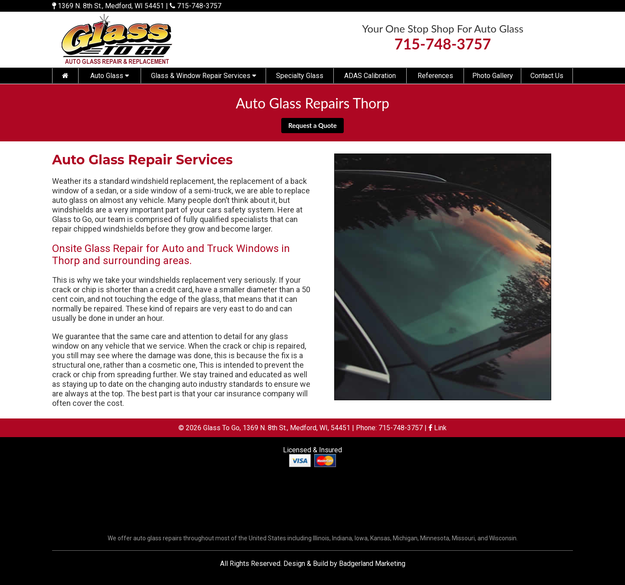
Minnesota (434, 538)
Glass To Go (221, 428)
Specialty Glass (299, 76)
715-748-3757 (199, 6)
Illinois (321, 538)
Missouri (463, 538)
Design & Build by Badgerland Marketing (344, 563)
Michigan (405, 538)
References (435, 76)
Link (437, 428)
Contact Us (546, 76)
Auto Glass (109, 76)
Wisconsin (502, 538)
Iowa (361, 538)
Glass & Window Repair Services (203, 76)
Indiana (342, 538)
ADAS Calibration (370, 76)
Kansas (380, 538)
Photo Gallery (492, 76)
